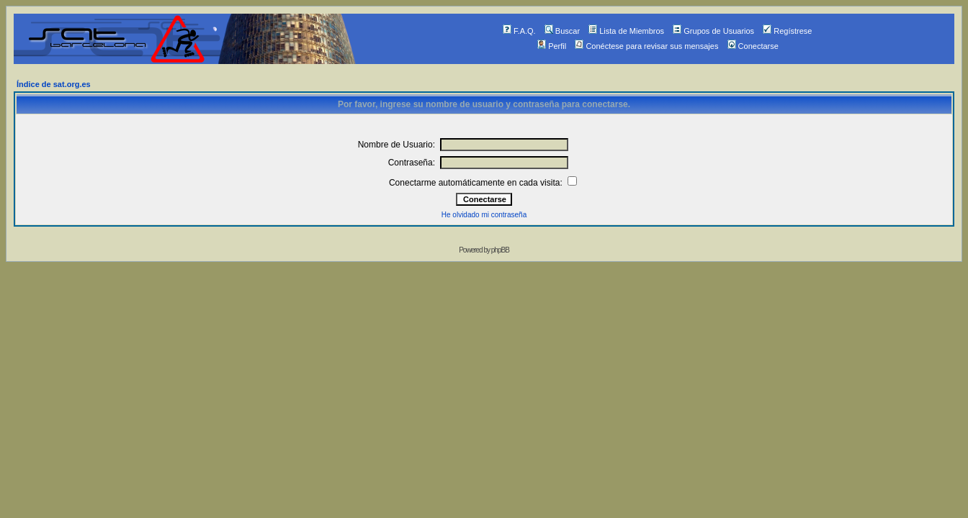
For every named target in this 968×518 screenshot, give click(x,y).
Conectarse (753, 46)
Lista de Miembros (626, 31)
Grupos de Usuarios (713, 31)
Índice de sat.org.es (54, 84)
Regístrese (787, 31)
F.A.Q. (519, 31)
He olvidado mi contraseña (484, 215)
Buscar (562, 31)
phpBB (500, 250)
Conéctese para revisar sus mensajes (646, 46)
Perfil (551, 46)
